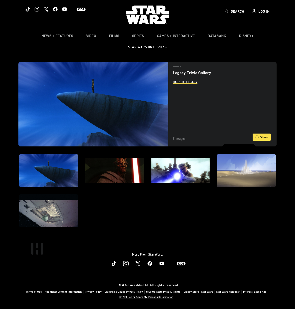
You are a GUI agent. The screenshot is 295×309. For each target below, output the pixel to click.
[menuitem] (91, 37)
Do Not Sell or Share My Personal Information (146, 296)
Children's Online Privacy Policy (124, 291)
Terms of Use (34, 291)
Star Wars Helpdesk (228, 291)
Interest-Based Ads (254, 291)
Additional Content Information (63, 291)
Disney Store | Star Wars (198, 291)
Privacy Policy (93, 291)
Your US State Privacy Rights (163, 291)
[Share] (262, 137)
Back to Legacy (185, 82)
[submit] (226, 11)
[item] (57, 37)
